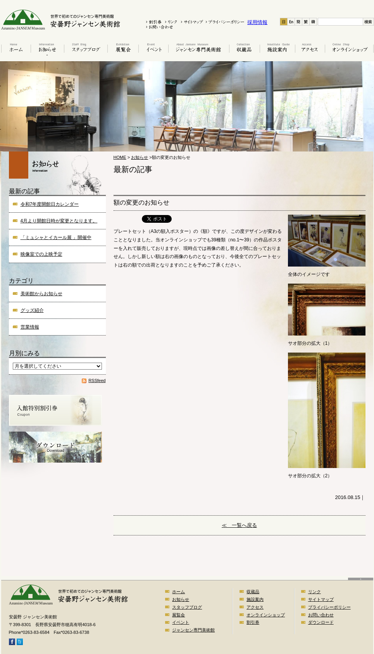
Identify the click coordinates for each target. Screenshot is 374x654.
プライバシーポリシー (329, 607)
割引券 (252, 622)
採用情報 (257, 22)
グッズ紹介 (32, 310)
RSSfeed (96, 380)
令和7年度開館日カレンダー (50, 204)
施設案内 (277, 49)
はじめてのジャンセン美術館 (198, 49)
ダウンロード (321, 622)
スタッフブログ (85, 49)
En (291, 22)
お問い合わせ (321, 615)
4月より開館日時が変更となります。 (59, 221)
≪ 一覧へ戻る (239, 525)
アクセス (310, 49)
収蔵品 (244, 49)
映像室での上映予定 (41, 254)
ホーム (15, 49)
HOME (120, 157)
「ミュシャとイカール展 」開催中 (56, 237)
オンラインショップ (349, 49)
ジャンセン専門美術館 (193, 630)
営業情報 (30, 327)
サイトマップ (321, 599)
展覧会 (122, 49)
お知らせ (47, 49)
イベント (153, 49)
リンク (314, 591)
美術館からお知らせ (41, 293)
